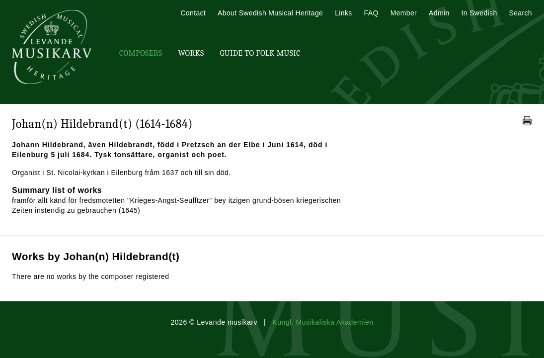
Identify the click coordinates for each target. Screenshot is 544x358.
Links (343, 13)
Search (520, 13)
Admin (439, 13)
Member (403, 13)
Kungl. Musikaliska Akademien (322, 322)
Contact (193, 13)
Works (191, 53)
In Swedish (479, 13)
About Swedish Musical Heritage (270, 13)
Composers (140, 53)
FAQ (371, 13)
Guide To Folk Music (260, 53)
